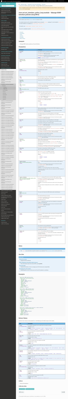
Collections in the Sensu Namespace (7, 171)
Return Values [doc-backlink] (23, 318)
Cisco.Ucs (4, 99)
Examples (21, 37)
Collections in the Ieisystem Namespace (7, 132)
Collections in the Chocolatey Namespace (6, 82)
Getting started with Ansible (5, 10)
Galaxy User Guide (4, 64)
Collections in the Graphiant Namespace (7, 123)
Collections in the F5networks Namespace (6, 114)
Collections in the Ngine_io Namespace (7, 157)
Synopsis (21, 32)
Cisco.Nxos (4, 97)
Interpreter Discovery (4, 202)
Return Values (3, 193)
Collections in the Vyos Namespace (7, 187)
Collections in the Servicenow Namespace (6, 173)
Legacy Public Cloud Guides (5, 53)
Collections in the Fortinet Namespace (7, 115)
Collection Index (3, 69)
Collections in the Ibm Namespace (6, 130)
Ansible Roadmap (4, 222)
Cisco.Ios (4, 91)
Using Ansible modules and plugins (6, 29)
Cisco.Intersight (5, 90)
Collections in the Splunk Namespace (7, 175)
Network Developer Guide (5, 60)
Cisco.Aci (4, 85)
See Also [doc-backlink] (21, 254)
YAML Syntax (3, 199)
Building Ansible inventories (5, 22)
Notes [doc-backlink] (20, 246)
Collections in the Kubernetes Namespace (6, 143)
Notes (21, 34)
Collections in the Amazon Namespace (7, 71)
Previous (21, 392)
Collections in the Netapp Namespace (7, 151)
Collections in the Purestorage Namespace (6, 167)
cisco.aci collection (32, 19)
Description (5, 87)
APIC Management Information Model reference (28, 262)
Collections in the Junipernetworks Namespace (7, 139)
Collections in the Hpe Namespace (7, 129)
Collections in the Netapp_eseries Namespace (6, 154)
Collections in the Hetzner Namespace (7, 125)
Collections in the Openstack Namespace (6, 159)
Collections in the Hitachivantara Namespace (6, 127)
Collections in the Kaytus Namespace (7, 141)
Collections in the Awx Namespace (7, 76)
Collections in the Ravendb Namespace (7, 169)
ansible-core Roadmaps (5, 223)
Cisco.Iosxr (4, 93)
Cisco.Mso (4, 96)
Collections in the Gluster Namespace (7, 118)
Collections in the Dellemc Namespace (7, 111)
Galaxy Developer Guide (5, 65)
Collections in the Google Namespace (7, 120)
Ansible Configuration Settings (6, 195)
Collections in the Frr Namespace (6, 117)
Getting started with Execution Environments (6, 12)
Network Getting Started (5, 57)
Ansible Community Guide (5, 39)
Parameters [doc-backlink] (22, 47)
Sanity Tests (3, 207)
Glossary (2, 210)
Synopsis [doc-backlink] (21, 41)
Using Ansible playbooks (5, 25)
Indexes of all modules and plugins (6, 190)
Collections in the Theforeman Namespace (6, 182)
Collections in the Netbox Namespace (7, 155)
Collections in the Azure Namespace (7, 77)
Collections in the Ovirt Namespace (7, 163)
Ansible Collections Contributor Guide (7, 40)
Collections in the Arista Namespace (7, 74)
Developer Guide (4, 49)
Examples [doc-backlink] (22, 274)
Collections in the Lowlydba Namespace (7, 146)
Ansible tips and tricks (4, 35)
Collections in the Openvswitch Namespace (6, 162)
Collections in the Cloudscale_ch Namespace (6, 103)
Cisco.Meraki (5, 94)
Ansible (8, 3)
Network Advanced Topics (5, 58)
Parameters (22, 33)
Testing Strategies (4, 205)
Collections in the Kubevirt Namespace (7, 145)
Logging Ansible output (5, 218)
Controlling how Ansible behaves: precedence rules (6, 197)
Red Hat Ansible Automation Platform (7, 215)
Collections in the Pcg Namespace (6, 165)
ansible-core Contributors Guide (6, 42)
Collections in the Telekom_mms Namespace (6, 180)
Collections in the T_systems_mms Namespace (6, 177)
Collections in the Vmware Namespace (7, 184)
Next (63, 392)
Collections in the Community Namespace (6, 105)
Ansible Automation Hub (5, 216)
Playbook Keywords (4, 192)
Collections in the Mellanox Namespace (7, 148)
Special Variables (4, 213)
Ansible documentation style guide (6, 45)
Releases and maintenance (5, 204)
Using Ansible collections (5, 31)
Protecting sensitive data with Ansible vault (7, 27)
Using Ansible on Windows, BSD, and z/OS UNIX (7, 33)
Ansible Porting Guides (5, 18)
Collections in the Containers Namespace (6, 108)
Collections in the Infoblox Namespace (7, 135)
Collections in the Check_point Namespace (6, 80)
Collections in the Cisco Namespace (7, 84)
